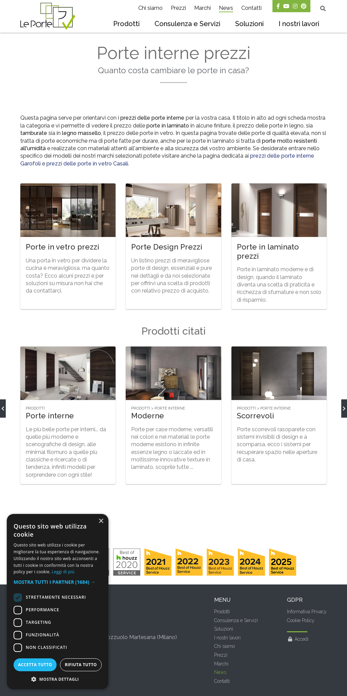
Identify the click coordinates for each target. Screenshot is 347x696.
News (226, 8)
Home (26, 39)
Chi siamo (150, 8)
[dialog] (57, 601)
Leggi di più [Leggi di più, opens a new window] (63, 572)
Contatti (251, 8)
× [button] (100, 521)
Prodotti (126, 24)
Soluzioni (249, 24)
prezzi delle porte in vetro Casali (87, 176)
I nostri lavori (299, 24)
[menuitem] (126, 24)
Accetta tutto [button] (35, 665)
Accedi (297, 651)
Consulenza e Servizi (187, 24)
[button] (58, 582)
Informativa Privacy (307, 624)
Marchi (202, 8)
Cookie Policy (300, 632)
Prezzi (178, 8)
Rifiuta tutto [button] (81, 665)
